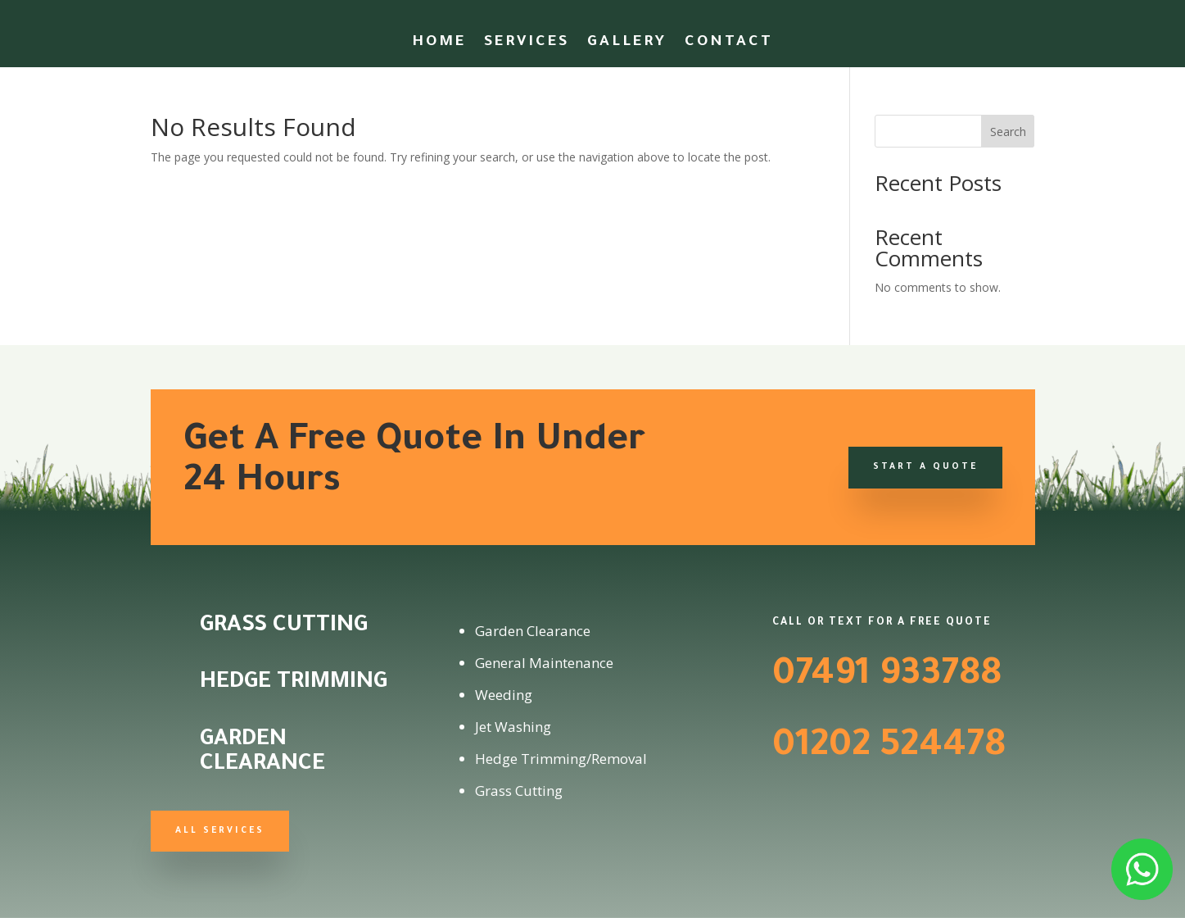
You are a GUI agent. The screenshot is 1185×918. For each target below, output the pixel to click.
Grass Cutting (284, 627)
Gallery (627, 44)
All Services (220, 831)
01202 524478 (889, 748)
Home (439, 44)
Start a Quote (925, 467)
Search (1008, 131)
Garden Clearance (262, 753)
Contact (729, 44)
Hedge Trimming (293, 683)
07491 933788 (887, 677)
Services (526, 44)
